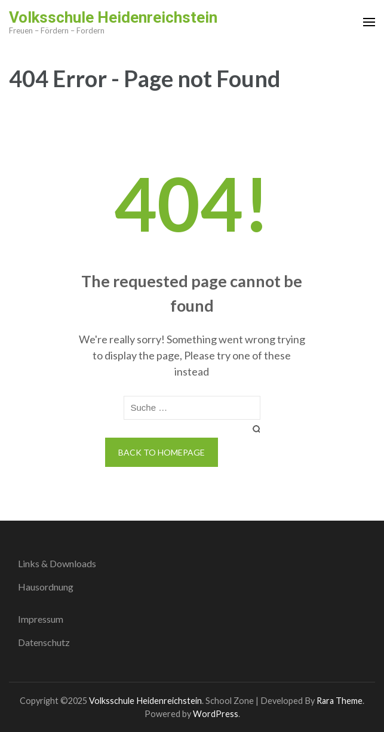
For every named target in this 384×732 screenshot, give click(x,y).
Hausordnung (45, 586)
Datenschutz (44, 642)
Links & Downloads (57, 563)
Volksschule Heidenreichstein (113, 17)
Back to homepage (161, 452)
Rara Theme (340, 701)
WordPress (215, 714)
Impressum (40, 619)
